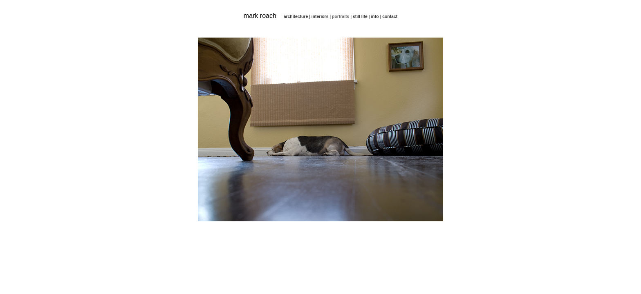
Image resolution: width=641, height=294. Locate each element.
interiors (320, 16)
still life (360, 16)
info (375, 16)
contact (389, 16)
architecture (296, 16)
